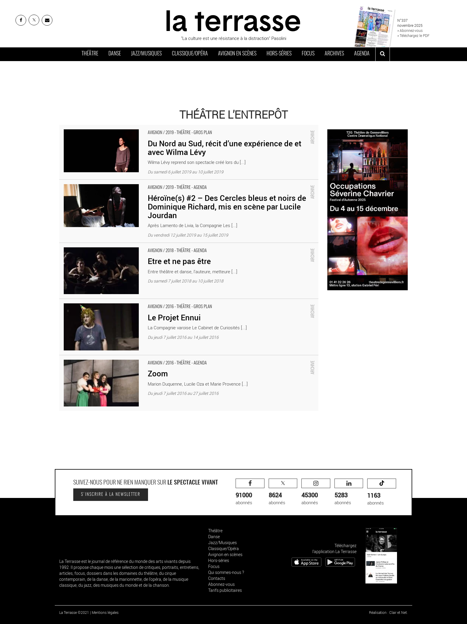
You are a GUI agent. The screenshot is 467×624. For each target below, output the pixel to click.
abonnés (250, 492)
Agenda (362, 54)
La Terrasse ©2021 (74, 612)
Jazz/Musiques (146, 54)
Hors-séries (279, 54)
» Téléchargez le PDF (413, 35)
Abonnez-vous (221, 584)
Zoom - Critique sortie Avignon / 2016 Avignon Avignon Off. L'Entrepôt (126, 358)
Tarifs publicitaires (225, 590)
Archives (334, 54)
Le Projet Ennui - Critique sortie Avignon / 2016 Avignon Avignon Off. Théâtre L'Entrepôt (143, 302)
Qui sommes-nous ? (226, 572)
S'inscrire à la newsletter (110, 495)
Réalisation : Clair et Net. (388, 612)
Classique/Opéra (190, 54)
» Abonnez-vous (410, 30)
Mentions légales (105, 612)
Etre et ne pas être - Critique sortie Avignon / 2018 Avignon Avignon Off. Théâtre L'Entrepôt (147, 246)
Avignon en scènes (237, 54)
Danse (114, 54)
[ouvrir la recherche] (383, 54)
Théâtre (90, 54)
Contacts (216, 578)
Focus (308, 54)
